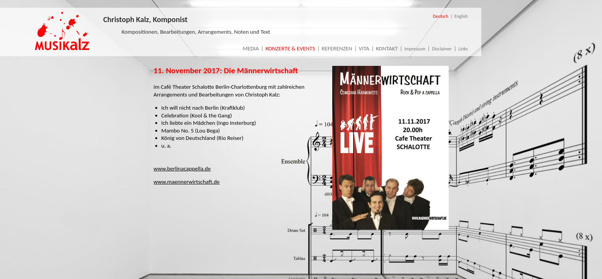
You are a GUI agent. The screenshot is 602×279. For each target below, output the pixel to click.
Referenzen (337, 48)
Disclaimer (442, 49)
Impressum (414, 49)
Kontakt (387, 48)
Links (463, 49)
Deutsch (440, 16)
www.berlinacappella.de (182, 168)
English (461, 16)
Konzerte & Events (290, 48)
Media (251, 48)
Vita (364, 48)
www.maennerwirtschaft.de (187, 181)
